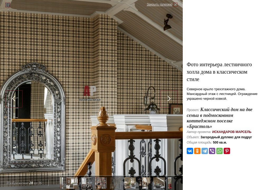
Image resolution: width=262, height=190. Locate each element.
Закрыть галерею (159, 4)
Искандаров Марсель (231, 132)
